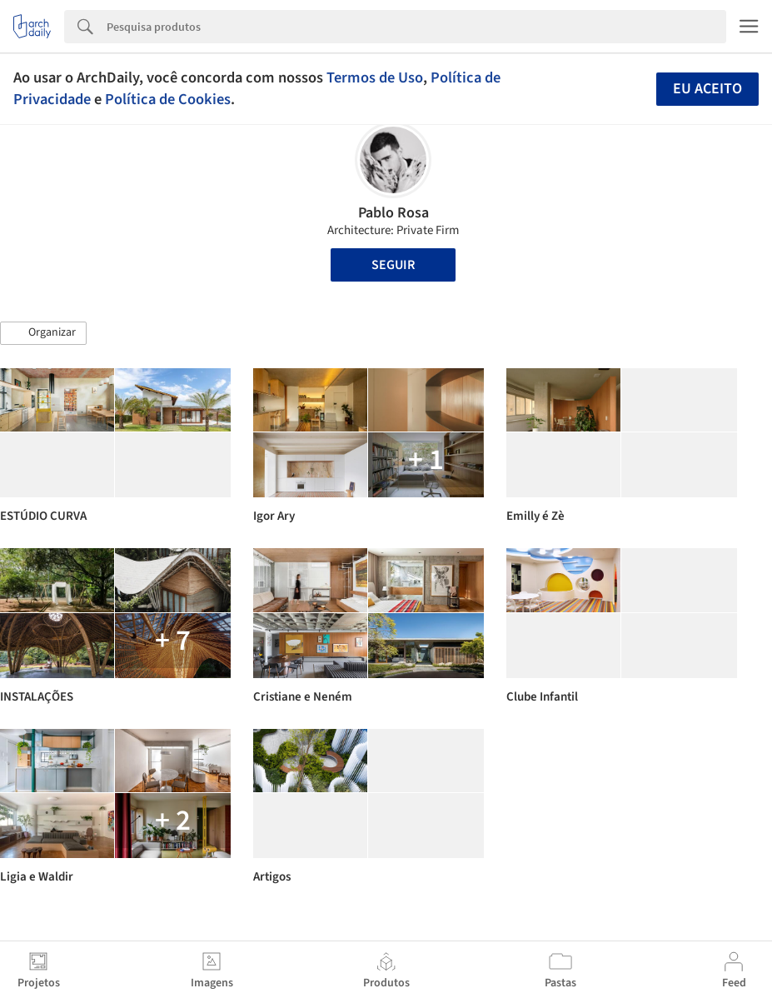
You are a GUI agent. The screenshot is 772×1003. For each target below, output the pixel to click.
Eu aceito (707, 88)
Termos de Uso (374, 77)
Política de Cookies (168, 99)
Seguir (393, 265)
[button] (43, 333)
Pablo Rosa (393, 212)
